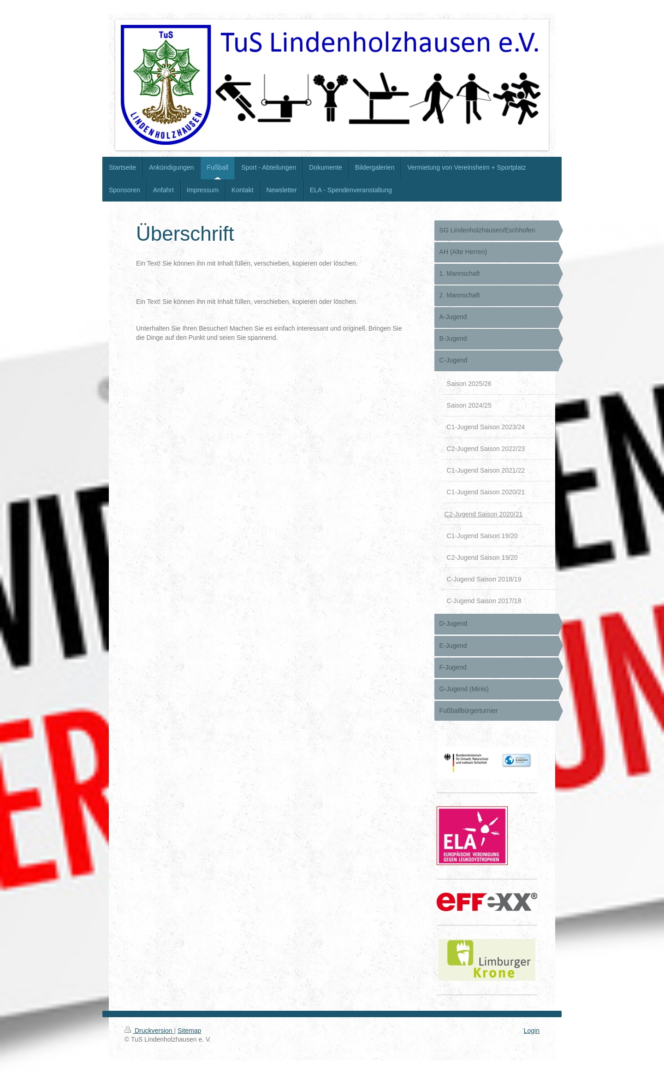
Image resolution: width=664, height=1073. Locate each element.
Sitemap (189, 1030)
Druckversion (149, 1030)
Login (532, 1030)
